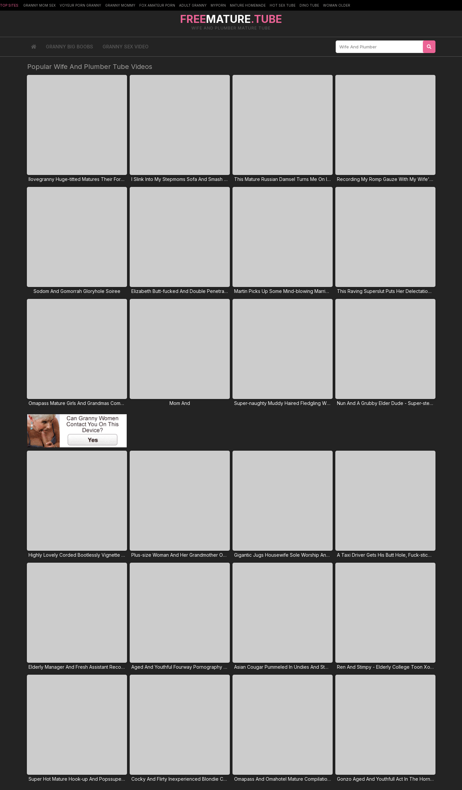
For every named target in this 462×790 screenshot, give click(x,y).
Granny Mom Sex (39, 5)
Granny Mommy (120, 5)
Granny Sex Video (125, 46)
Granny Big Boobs (69, 46)
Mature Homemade (248, 5)
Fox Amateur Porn (157, 5)
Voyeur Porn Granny (80, 5)
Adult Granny (193, 5)
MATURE (231, 19)
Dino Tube (309, 5)
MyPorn (218, 5)
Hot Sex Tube (283, 5)
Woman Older (336, 5)
